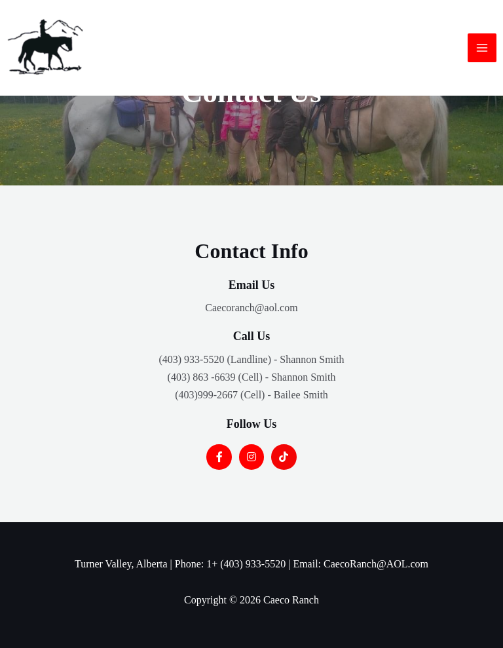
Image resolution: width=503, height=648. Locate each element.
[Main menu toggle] (482, 47)
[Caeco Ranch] (46, 48)
